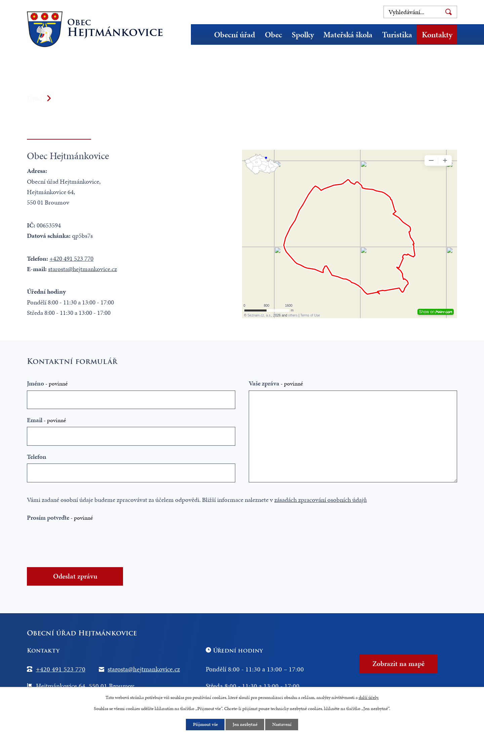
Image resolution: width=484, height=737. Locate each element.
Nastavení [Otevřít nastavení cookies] (282, 725)
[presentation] (81, 542)
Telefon (36, 456)
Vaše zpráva (276, 383)
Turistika (397, 34)
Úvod (202, 34)
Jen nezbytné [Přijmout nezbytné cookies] (245, 725)
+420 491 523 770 (71, 258)
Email (46, 420)
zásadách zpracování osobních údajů (320, 499)
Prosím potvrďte (60, 517)
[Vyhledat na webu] (420, 12)
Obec (273, 34)
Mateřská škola (347, 34)
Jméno (47, 383)
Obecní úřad (234, 34)
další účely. (369, 697)
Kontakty (437, 34)
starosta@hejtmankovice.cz (82, 268)
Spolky (303, 34)
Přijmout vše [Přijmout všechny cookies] (205, 725)
